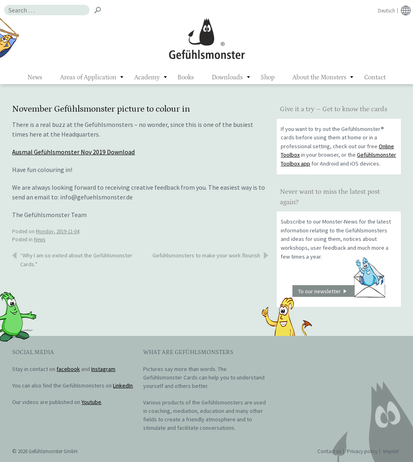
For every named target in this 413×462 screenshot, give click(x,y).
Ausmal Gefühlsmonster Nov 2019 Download (73, 152)
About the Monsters (319, 77)
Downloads (227, 77)
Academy (147, 77)
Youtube (91, 402)
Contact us (329, 451)
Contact (375, 77)
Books (185, 77)
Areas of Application (88, 77)
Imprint (391, 451)
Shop (268, 77)
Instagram (103, 369)
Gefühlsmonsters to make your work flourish (206, 255)
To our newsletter (341, 291)
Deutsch (386, 10)
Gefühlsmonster (206, 38)
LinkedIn (123, 385)
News (34, 77)
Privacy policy (362, 451)
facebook (68, 369)
